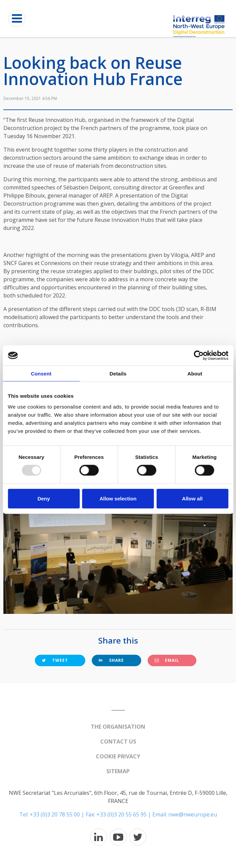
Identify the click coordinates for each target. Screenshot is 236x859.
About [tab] (195, 373)
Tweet (55, 660)
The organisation (118, 726)
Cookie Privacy (118, 756)
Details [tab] (118, 373)
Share (111, 660)
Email (167, 660)
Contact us (118, 741)
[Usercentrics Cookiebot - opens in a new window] (198, 355)
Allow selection (118, 498)
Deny (44, 498)
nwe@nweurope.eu (192, 814)
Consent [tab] (41, 373)
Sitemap (118, 771)
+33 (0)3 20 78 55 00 (55, 814)
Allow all (192, 498)
